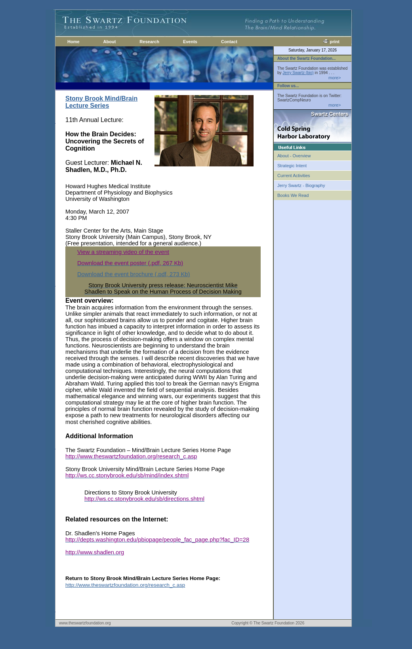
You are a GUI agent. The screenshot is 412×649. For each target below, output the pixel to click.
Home (73, 41)
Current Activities (293, 175)
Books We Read (293, 195)
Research (149, 41)
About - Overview (294, 155)
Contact (229, 41)
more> (334, 77)
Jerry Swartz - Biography (301, 185)
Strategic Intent (292, 165)
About (109, 41)
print (331, 41)
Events (190, 41)
